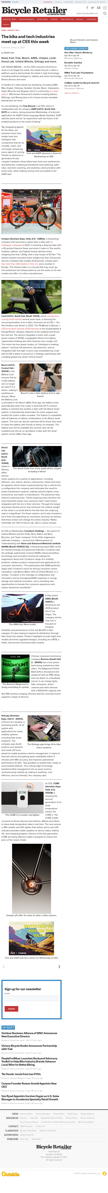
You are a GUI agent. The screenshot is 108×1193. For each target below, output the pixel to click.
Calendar (34, 1118)
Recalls (79, 19)
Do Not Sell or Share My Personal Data (58, 1122)
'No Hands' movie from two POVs (21, 1074)
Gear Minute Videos (96, 2)
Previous (3, 967)
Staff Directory (26, 1126)
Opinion (54, 19)
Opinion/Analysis (17, 1078)
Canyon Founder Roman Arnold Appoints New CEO (29, 1085)
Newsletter (80, 2)
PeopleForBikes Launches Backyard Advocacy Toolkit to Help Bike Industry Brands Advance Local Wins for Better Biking (29, 1061)
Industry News (9, 19)
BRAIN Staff (9, 53)
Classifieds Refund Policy (52, 1118)
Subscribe (68, 2)
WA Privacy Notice (86, 1122)
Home (3, 30)
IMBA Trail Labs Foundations (78, 72)
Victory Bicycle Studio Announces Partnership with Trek (29, 1047)
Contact (58, 2)
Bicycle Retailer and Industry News (84, 41)
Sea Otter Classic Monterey (78, 52)
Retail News (42, 19)
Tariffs (15, 2)
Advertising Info (27, 1135)
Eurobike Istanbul (73, 62)
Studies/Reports (88, 1114)
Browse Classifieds (28, 1130)
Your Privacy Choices (29, 1122)
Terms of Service (87, 1118)
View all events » (72, 93)
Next (59, 967)
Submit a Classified (48, 1130)
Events (6, 25)
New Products (67, 19)
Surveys (23, 1118)
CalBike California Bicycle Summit (81, 82)
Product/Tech (13, 30)
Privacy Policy (71, 1118)
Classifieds (91, 19)
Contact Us (40, 1126)
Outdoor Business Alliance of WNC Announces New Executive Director (29, 1034)
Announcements (26, 19)
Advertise (48, 2)
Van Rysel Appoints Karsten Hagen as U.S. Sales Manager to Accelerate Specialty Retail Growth (30, 1097)
